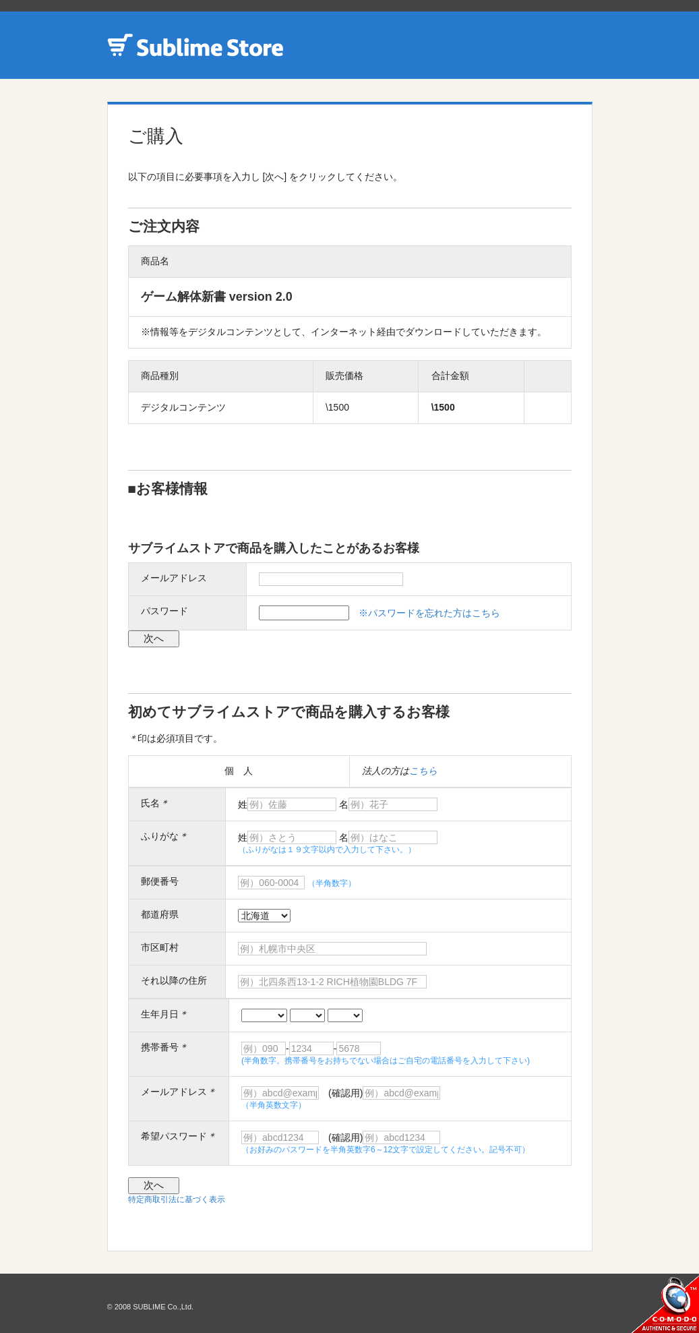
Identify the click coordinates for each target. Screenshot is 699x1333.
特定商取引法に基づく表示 (176, 1199)
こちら (423, 770)
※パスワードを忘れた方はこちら (429, 613)
